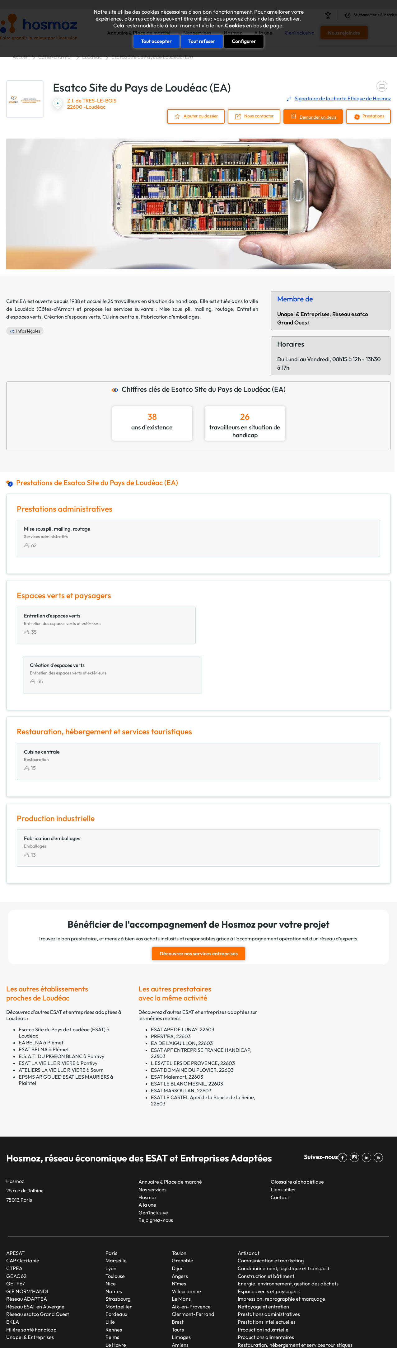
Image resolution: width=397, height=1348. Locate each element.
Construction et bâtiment (266, 1227)
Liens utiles (283, 1140)
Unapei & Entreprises (303, 314)
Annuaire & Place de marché (170, 1133)
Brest (178, 1273)
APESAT (15, 1204)
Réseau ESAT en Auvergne (35, 1257)
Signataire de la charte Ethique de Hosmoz (343, 98)
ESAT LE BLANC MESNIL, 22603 (187, 1034)
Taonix (185, 1332)
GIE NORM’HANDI (27, 1242)
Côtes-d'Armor (55, 57)
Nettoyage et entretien (263, 1257)
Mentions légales (247, 1332)
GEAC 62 (16, 1227)
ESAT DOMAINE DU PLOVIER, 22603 (192, 1021)
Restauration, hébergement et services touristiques (295, 1296)
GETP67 (15, 1234)
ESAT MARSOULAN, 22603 (181, 1041)
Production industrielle (263, 1280)
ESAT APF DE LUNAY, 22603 (182, 980)
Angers (180, 1227)
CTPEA (14, 1219)
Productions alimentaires (266, 1288)
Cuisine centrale (120, 316)
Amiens (180, 1296)
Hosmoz (147, 1148)
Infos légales (28, 331)
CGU (276, 1332)
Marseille (116, 1211)
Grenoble (182, 1211)
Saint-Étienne (121, 1303)
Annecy (180, 1303)
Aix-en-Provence (191, 1257)
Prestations (373, 116)
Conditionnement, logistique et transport (283, 1219)
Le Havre (115, 1296)
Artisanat (248, 1204)
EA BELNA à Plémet (41, 993)
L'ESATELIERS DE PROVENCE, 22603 (193, 1014)
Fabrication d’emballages (170, 316)
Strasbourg (117, 1250)
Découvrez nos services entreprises (199, 904)
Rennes (113, 1280)
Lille (110, 1273)
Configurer (244, 41)
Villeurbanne (186, 1242)
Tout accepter (156, 41)
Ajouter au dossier (200, 116)
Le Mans (181, 1250)
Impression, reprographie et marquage (281, 1250)
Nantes (113, 1242)
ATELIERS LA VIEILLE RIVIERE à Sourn (61, 1021)
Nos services (152, 1140)
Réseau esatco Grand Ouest (37, 1265)
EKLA (12, 1273)
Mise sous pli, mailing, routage (196, 309)
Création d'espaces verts (72, 316)
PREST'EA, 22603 (171, 987)
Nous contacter (258, 116)
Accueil (20, 57)
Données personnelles (312, 1332)
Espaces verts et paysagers (269, 1242)
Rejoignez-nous (155, 1171)
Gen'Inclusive (153, 1163)
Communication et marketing (271, 1211)
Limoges (181, 1288)
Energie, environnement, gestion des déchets (288, 1234)
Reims (112, 1288)
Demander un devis (317, 117)
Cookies (235, 25)
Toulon (179, 1204)
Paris (111, 1204)
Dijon (178, 1219)
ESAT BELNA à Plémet (44, 1000)
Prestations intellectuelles (267, 1273)
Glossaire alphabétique (297, 1133)
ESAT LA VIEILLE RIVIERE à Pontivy (58, 1014)
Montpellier (118, 1257)
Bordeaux (116, 1265)
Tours (178, 1280)
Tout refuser (201, 41)
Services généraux (258, 1303)
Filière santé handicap (31, 1280)
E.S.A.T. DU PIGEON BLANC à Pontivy (61, 1007)
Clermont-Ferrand (193, 1265)
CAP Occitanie (22, 1211)
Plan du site (210, 1332)
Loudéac (92, 57)
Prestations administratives (269, 1265)
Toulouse (115, 1227)
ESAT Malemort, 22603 (177, 1027)
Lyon (110, 1219)
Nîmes (179, 1234)
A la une (147, 1155)
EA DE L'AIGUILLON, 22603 (182, 994)
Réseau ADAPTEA (26, 1250)
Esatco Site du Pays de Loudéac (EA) (152, 57)
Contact (280, 1148)
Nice (110, 1234)
